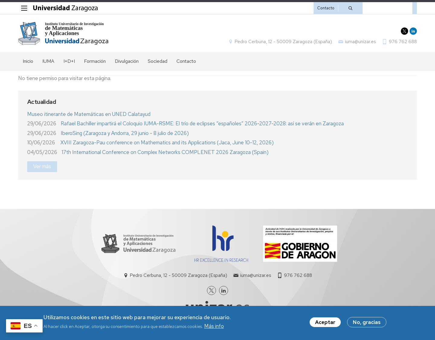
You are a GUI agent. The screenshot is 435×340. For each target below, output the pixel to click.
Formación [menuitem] (95, 61)
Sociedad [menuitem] (157, 61)
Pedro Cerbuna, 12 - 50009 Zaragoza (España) (283, 42)
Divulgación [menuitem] (127, 61)
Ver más (42, 166)
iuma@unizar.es (360, 42)
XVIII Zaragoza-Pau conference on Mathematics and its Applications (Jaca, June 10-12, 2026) (167, 142)
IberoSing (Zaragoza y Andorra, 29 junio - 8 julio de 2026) (125, 133)
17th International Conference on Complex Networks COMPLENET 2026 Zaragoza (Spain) (165, 152)
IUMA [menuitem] (48, 61)
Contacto (325, 8)
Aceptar (325, 322)
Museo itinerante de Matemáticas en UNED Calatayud (88, 114)
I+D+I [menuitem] (69, 61)
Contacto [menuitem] (186, 61)
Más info (214, 326)
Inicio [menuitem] (28, 61)
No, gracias (367, 322)
